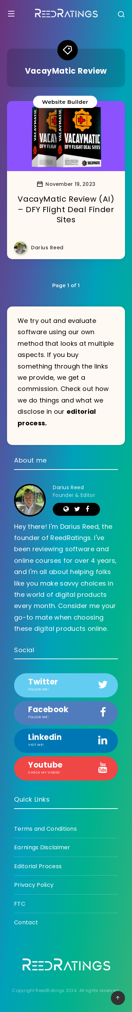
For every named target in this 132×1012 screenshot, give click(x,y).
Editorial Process (38, 866)
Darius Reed (68, 487)
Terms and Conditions (45, 829)
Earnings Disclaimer (42, 847)
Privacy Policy (34, 885)
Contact (26, 922)
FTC (19, 904)
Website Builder (65, 102)
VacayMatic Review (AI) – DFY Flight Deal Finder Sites (66, 209)
